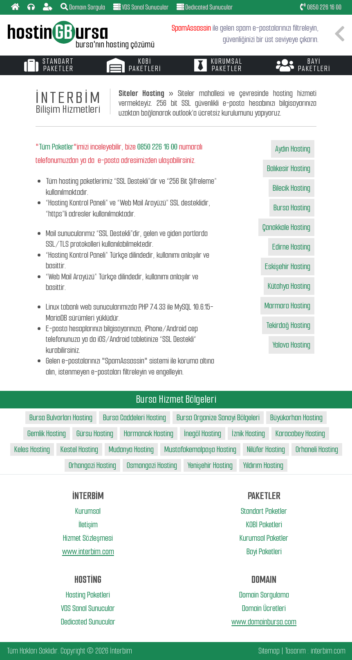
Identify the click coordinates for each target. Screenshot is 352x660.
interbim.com (328, 650)
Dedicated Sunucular (88, 621)
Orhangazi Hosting (92, 465)
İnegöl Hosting (202, 433)
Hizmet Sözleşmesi (88, 538)
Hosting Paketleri (88, 594)
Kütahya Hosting (289, 286)
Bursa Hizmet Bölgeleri (176, 399)
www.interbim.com (88, 551)
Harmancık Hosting (148, 433)
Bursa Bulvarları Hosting (60, 417)
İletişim (88, 524)
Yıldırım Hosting (263, 465)
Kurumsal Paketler (264, 538)
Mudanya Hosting (131, 449)
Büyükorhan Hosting (296, 417)
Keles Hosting (32, 449)
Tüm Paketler (56, 146)
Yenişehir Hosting (210, 465)
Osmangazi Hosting (152, 465)
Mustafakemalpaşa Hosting (200, 449)
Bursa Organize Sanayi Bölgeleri (218, 417)
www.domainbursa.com (263, 621)
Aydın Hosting (292, 148)
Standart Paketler (264, 511)
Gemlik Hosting (46, 433)
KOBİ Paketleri (264, 524)
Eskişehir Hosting (287, 266)
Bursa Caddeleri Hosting (134, 417)
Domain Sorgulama (264, 594)
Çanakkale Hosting (286, 227)
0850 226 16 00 (320, 7)
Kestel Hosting (79, 449)
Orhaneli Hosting (317, 449)
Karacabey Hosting (300, 433)
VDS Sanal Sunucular (88, 608)
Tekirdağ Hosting (288, 325)
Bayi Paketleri (264, 551)
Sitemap (269, 650)
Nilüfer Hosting (266, 449)
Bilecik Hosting (291, 188)
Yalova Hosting (291, 344)
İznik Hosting (248, 433)
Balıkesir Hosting (288, 168)
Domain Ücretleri (264, 608)
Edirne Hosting (291, 246)
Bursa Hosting (292, 207)
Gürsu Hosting (94, 433)
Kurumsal (88, 511)
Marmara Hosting (287, 305)
